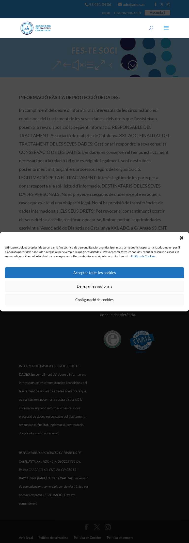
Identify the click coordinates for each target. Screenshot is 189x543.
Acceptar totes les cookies (94, 272)
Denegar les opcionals (94, 286)
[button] (181, 237)
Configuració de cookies (94, 299)
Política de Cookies (143, 256)
